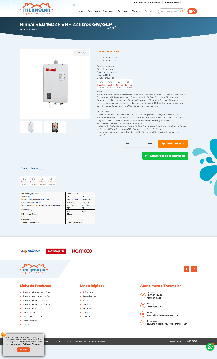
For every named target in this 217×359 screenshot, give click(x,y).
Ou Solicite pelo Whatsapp (167, 155)
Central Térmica (30, 312)
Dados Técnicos (32, 168)
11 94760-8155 (172, 2)
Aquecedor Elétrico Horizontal (36, 304)
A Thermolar (88, 292)
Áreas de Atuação (91, 296)
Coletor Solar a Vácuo (32, 316)
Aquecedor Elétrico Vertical (35, 300)
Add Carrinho (175, 143)
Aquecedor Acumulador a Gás (36, 296)
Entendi (23, 350)
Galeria (136, 11)
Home (79, 11)
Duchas (26, 324)
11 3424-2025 (140, 2)
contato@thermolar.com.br (162, 315)
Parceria (86, 300)
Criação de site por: (177, 341)
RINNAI (33, 29)
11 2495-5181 (155, 2)
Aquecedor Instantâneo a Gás (36, 292)
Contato (149, 11)
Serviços (122, 11)
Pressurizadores (30, 320)
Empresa (108, 11)
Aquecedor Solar (30, 308)
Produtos (93, 11)
